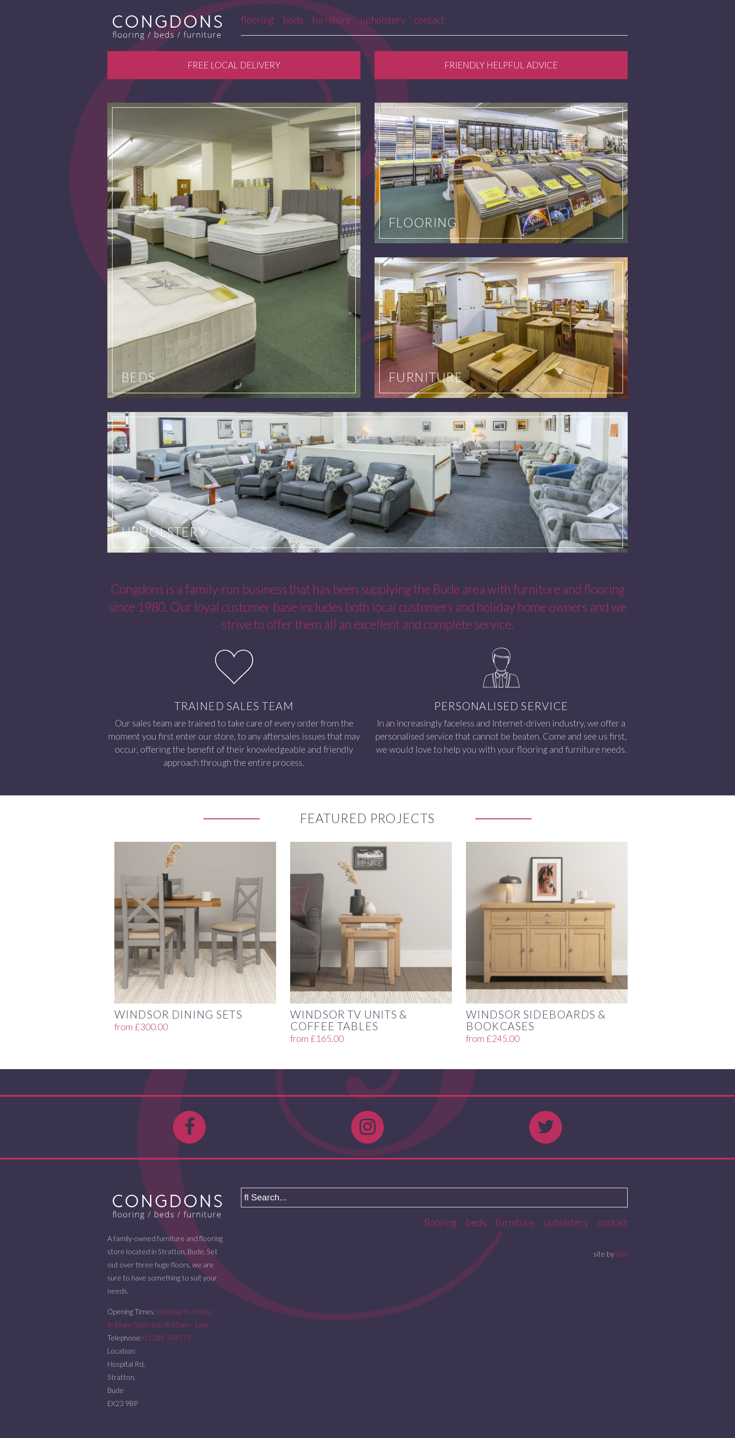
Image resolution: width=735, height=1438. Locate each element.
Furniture (331, 19)
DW (621, 1254)
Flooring (257, 19)
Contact (429, 19)
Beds (293, 19)
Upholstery (382, 19)
